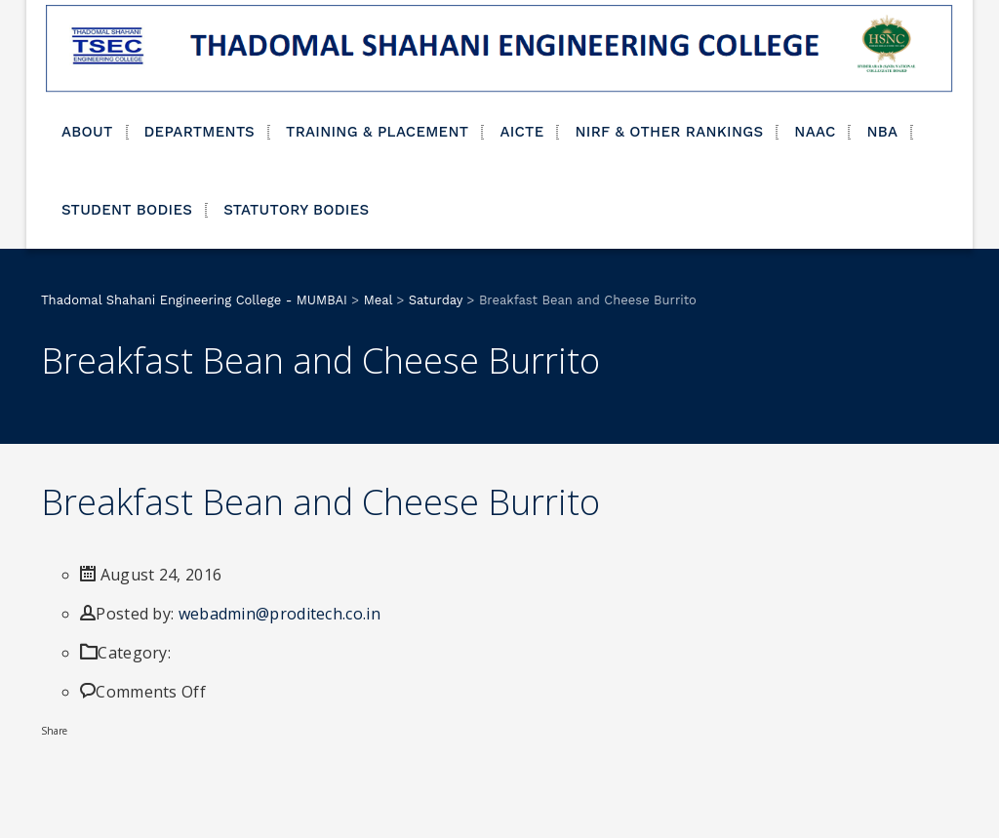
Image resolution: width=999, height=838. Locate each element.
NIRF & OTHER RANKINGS (669, 131)
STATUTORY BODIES (296, 210)
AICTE (521, 131)
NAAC (814, 131)
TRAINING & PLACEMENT (377, 131)
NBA (882, 131)
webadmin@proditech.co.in (279, 613)
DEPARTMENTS (200, 131)
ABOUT (87, 131)
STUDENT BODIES (126, 210)
